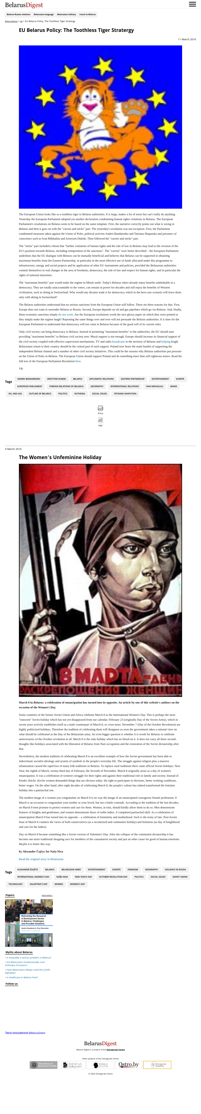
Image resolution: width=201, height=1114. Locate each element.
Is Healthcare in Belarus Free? (22, 1014)
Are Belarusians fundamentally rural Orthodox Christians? (25, 1001)
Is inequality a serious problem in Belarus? (29, 995)
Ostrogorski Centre (115, 1087)
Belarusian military (66, 15)
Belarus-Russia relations (18, 15)
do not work (65, 315)
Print (100, 434)
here (77, 361)
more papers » (47, 933)
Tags (8, 382)
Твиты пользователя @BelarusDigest (25, 1070)
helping (165, 342)
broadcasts (118, 342)
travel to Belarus (87, 15)
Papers (10, 932)
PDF (100, 454)
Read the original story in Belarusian (40, 890)
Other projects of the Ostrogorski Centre (100, 1096)
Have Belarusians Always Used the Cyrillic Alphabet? (27, 1009)
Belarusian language (44, 15)
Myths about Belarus (19, 990)
